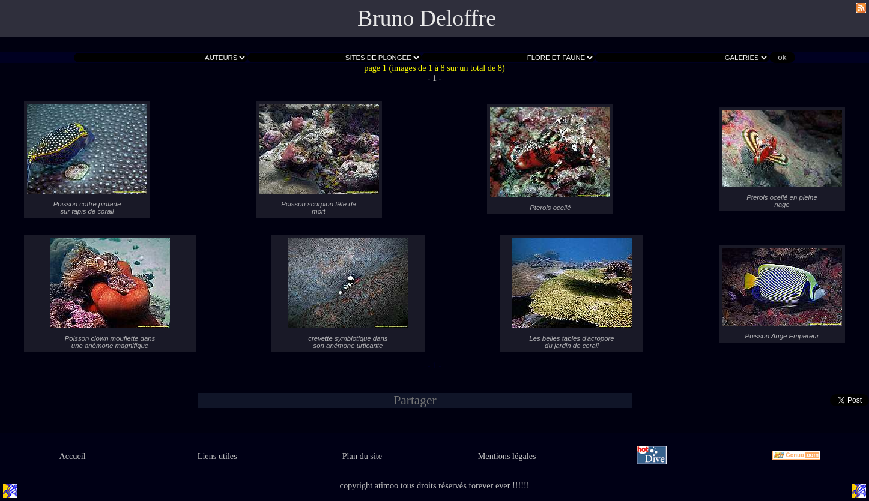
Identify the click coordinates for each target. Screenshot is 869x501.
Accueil (72, 456)
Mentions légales (507, 456)
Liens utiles (217, 456)
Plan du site (362, 456)
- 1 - (435, 78)
